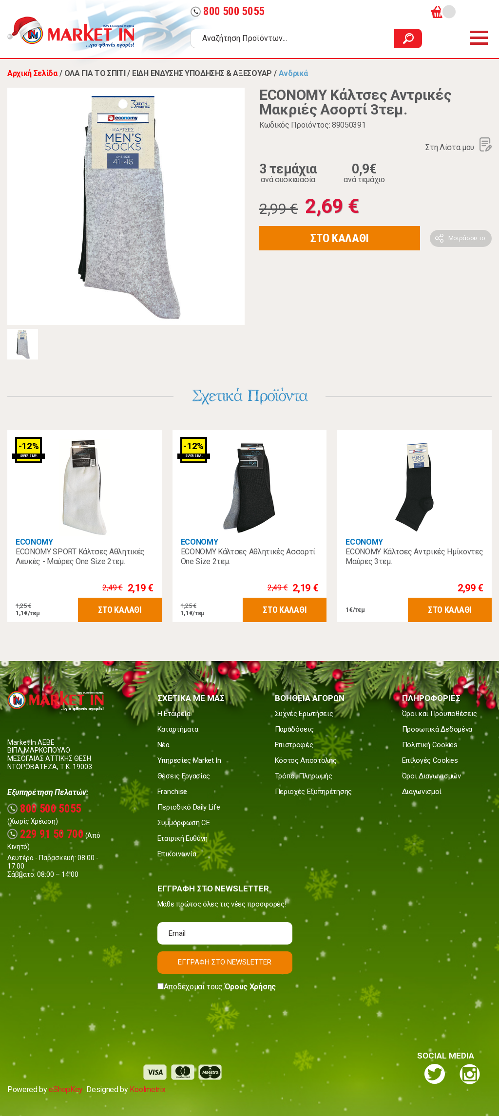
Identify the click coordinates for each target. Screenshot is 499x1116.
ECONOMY (34, 542)
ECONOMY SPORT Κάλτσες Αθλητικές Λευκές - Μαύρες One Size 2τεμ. (80, 556)
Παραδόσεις (294, 729)
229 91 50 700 (45, 834)
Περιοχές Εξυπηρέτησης (313, 791)
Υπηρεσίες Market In (189, 760)
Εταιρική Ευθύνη (182, 838)
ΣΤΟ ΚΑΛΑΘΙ (339, 238)
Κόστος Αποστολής (306, 760)
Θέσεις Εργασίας (183, 776)
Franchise (172, 791)
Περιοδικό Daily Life (188, 807)
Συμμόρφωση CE (183, 822)
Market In (79, 32)
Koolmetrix (147, 1089)
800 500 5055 (228, 11)
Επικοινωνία (176, 854)
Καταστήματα (177, 729)
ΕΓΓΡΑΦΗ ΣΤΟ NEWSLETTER (224, 962)
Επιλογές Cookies (430, 760)
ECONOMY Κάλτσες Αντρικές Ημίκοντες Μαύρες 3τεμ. (414, 556)
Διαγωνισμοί (421, 791)
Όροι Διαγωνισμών (431, 776)
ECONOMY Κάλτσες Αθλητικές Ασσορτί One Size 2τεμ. (248, 556)
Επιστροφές (294, 744)
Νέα (163, 744)
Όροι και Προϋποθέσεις (439, 713)
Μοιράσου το (466, 238)
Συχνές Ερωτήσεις (304, 713)
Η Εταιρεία (174, 713)
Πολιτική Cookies (430, 744)
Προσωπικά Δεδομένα (437, 729)
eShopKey (65, 1089)
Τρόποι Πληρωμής (303, 776)
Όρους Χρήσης (250, 986)
